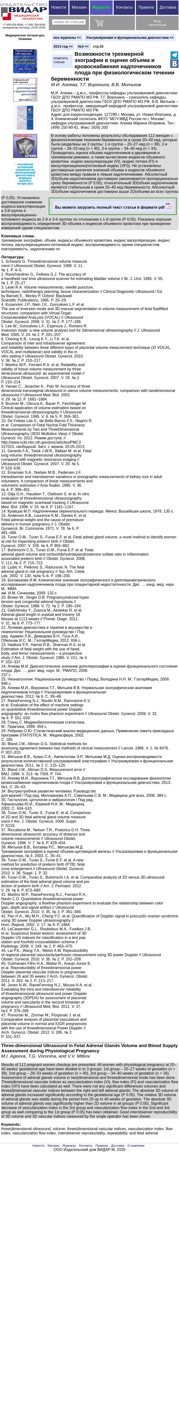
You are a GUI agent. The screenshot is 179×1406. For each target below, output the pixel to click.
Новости (58, 7)
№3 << (83, 46)
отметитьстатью (61, 60)
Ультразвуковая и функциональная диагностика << (130, 37)
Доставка (168, 7)
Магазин (79, 7)
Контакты (124, 7)
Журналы (101, 7)
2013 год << (63, 46)
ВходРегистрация (157, 23)
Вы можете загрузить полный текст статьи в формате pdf (113, 206)
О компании (136, 1145)
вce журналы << (67, 37)
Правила (146, 7)
